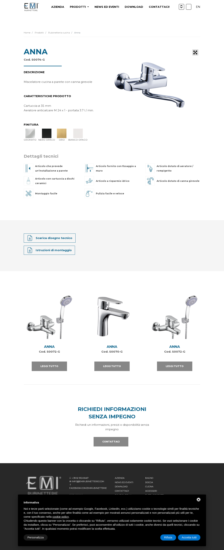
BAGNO (149, 478)
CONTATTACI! (159, 7)
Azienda (57, 7)
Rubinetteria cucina (59, 32)
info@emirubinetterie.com (88, 481)
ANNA (49, 347)
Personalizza (36, 537)
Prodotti (39, 32)
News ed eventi (107, 7)
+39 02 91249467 (80, 478)
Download (134, 7)
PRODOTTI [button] (78, 7)
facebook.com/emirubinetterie (88, 488)
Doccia (149, 482)
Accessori (151, 491)
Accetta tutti (189, 537)
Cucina (149, 486)
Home (27, 32)
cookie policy (60, 516)
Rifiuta (168, 537)
